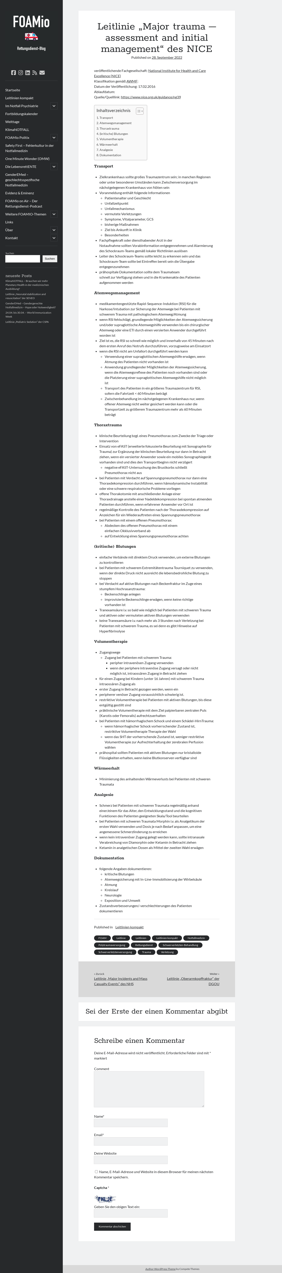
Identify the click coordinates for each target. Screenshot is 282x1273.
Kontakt (11, 238)
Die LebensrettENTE (20, 166)
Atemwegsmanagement (116, 123)
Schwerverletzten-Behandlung (180, 945)
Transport (106, 117)
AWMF (131, 81)
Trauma (146, 952)
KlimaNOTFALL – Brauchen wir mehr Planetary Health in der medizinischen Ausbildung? (27, 284)
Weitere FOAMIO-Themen (25, 214)
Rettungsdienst (144, 945)
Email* (99, 1135)
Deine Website (105, 1153)
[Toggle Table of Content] (138, 111)
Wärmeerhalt (109, 144)
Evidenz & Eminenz (19, 193)
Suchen (10, 253)
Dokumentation (110, 155)
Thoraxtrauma (109, 128)
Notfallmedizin (196, 938)
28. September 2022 (167, 57)
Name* (99, 1116)
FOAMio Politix (17, 137)
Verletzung (167, 952)
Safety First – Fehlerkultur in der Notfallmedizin (29, 148)
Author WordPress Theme (160, 1269)
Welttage (12, 121)
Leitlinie (121, 938)
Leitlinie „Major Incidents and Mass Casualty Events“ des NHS (120, 981)
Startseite (12, 90)
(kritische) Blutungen (114, 134)
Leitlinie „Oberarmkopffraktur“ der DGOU (193, 981)
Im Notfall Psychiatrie (21, 106)
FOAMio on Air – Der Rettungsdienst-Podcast (23, 203)
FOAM (102, 938)
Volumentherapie (111, 139)
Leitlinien (141, 938)
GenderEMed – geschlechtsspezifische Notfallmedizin (22, 179)
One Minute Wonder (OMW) (27, 158)
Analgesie (106, 150)
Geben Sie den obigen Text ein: (117, 1207)
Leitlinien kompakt (19, 98)
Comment (101, 1069)
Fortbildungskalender (21, 114)
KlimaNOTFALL (17, 129)
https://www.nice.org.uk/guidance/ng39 (151, 97)
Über (9, 230)
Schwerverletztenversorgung (115, 952)
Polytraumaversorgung (111, 945)
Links (9, 222)
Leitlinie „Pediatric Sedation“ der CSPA (27, 321)
